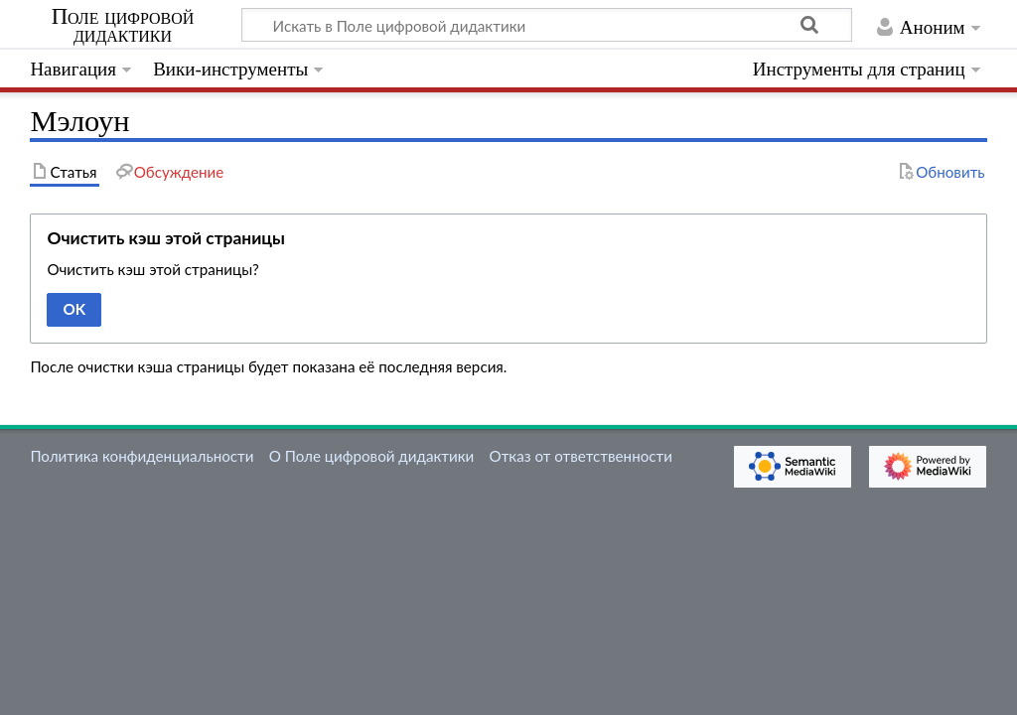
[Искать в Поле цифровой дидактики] (546, 25)
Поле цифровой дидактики (123, 26)
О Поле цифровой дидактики (372, 456)
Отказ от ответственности (581, 456)
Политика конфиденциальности (141, 456)
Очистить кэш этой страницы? (153, 269)
